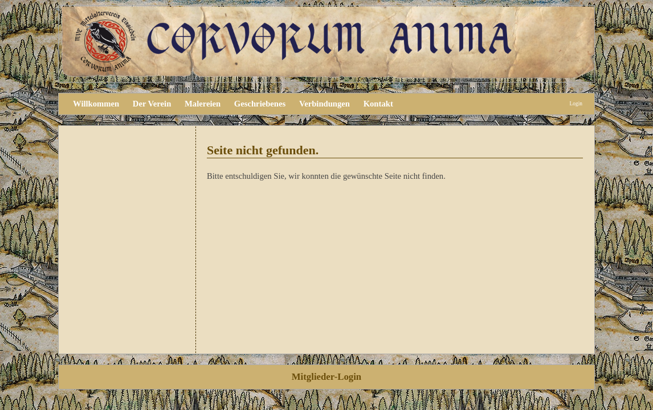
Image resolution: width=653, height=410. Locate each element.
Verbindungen (324, 103)
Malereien (203, 103)
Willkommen (96, 103)
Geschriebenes (259, 103)
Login (576, 103)
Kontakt (378, 103)
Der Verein (152, 103)
